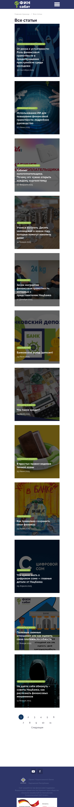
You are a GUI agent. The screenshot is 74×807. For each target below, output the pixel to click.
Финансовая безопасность (31, 44)
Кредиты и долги (26, 405)
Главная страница (22, 14)
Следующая (37, 727)
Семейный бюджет (27, 108)
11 (50, 722)
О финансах (23, 280)
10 (43, 722)
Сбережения (24, 223)
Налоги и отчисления (28, 165)
